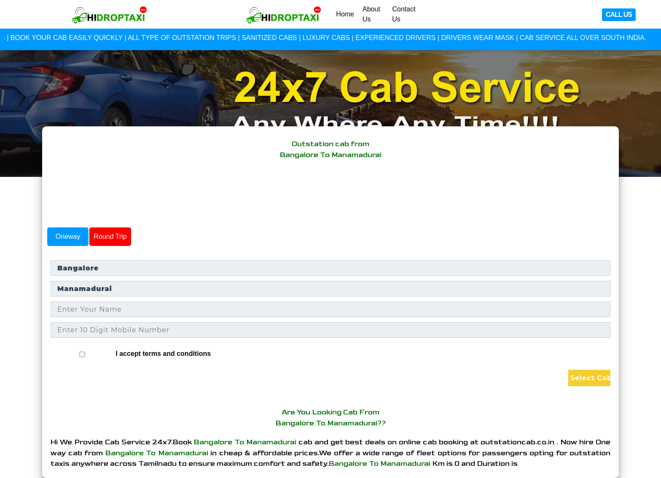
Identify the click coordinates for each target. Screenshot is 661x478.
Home (345, 14)
